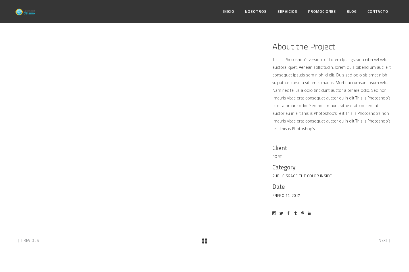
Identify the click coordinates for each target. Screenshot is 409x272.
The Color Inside (315, 176)
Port (277, 156)
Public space (285, 176)
